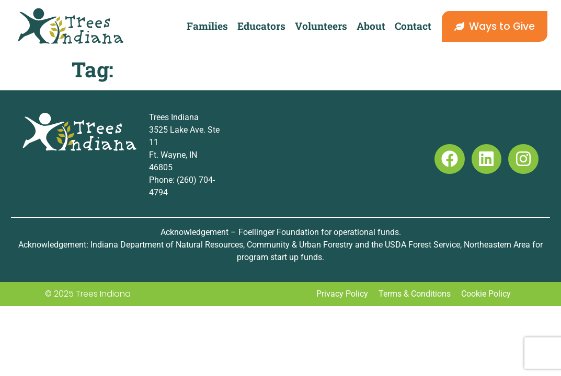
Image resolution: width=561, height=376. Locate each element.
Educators (261, 25)
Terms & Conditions (415, 294)
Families (207, 25)
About (371, 25)
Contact (413, 25)
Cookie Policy (486, 294)
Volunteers (321, 25)
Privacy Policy (342, 294)
